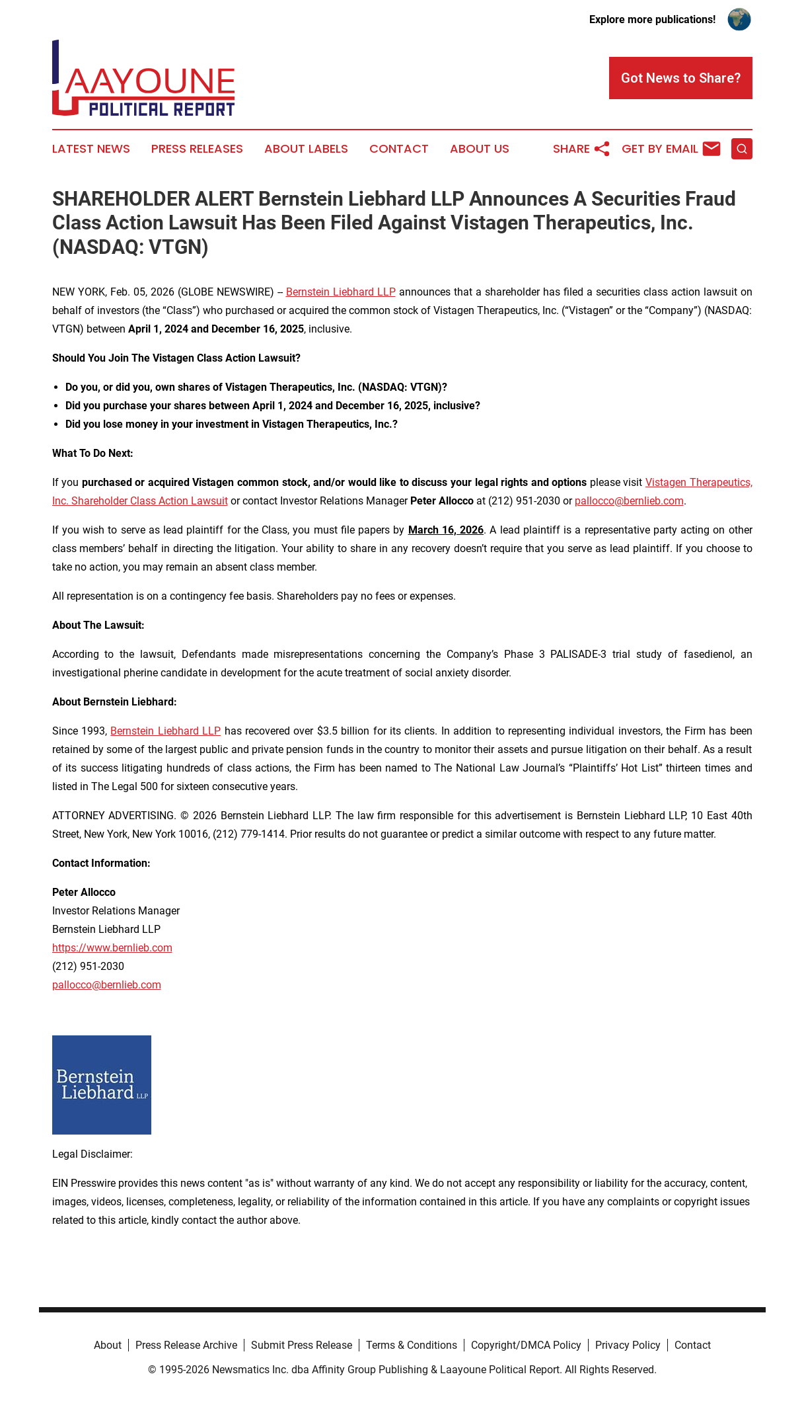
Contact (399, 148)
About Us (479, 148)
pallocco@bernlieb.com (629, 501)
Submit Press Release (301, 1345)
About (108, 1345)
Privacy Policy (628, 1345)
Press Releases (197, 148)
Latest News (91, 148)
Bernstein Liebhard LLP (341, 292)
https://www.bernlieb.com (112, 948)
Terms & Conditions (411, 1345)
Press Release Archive (186, 1345)
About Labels (306, 148)
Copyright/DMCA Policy (526, 1345)
